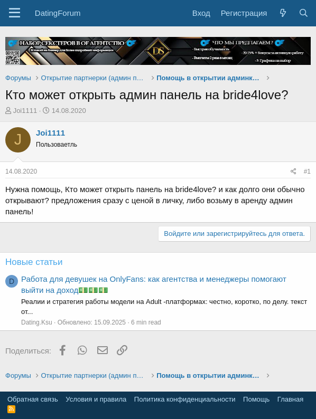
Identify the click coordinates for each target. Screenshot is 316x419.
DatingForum (58, 12)
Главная (290, 399)
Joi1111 (25, 111)
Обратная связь (32, 399)
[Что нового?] (282, 13)
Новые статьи (33, 262)
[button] (14, 13)
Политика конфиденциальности (185, 399)
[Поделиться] (293, 172)
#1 (307, 171)
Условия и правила (96, 399)
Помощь (256, 399)
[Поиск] (303, 13)
